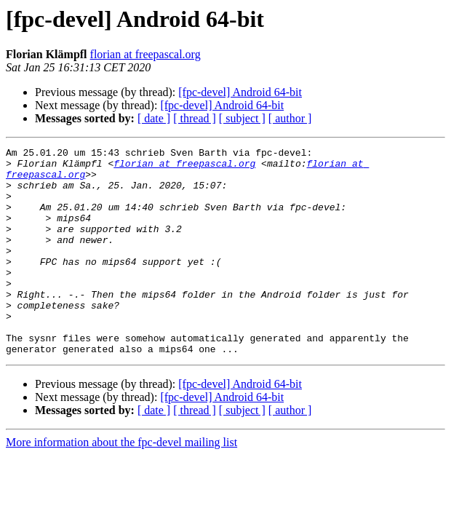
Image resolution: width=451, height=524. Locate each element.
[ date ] (153, 118)
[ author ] (290, 118)
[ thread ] (194, 118)
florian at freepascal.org (145, 54)
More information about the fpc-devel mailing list (121, 483)
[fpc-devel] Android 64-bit (240, 92)
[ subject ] (242, 118)
